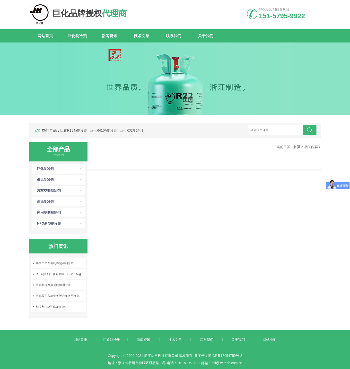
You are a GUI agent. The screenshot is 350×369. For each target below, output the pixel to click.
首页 (297, 147)
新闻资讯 (109, 36)
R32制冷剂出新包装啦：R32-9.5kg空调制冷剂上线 (61, 274)
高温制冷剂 (61, 201)
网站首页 (45, 36)
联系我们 (173, 36)
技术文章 (141, 36)
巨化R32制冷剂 (131, 130)
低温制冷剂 (61, 179)
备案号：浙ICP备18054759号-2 (218, 356)
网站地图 (269, 340)
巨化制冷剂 (77, 36)
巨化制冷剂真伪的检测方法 (53, 285)
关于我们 (205, 36)
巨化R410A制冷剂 (103, 130)
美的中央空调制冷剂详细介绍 (55, 263)
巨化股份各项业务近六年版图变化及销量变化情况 (61, 296)
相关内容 (311, 147)
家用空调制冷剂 (61, 212)
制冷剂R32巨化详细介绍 (51, 307)
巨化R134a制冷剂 (73, 130)
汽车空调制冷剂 (61, 190)
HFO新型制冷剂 (61, 223)
